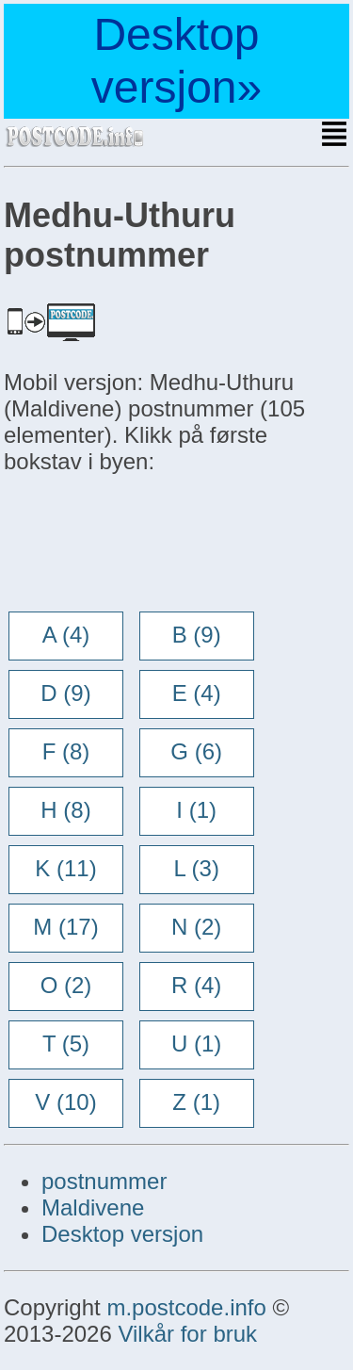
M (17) (65, 926)
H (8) (65, 810)
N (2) (196, 926)
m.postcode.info (185, 1307)
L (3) (195, 868)
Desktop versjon (122, 1234)
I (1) (196, 810)
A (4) (66, 634)
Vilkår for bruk (187, 1333)
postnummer (104, 1181)
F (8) (66, 751)
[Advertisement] (154, 544)
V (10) (65, 1102)
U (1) (196, 1043)
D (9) (65, 693)
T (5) (65, 1043)
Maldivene (92, 1207)
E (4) (196, 693)
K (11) (65, 868)
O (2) (66, 985)
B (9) (196, 634)
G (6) (196, 751)
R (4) (196, 985)
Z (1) (196, 1102)
